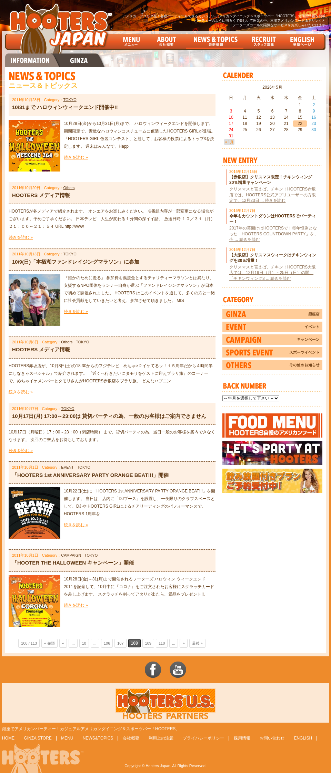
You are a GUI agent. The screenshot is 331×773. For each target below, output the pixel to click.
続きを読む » (76, 157)
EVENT (67, 467)
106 (107, 643)
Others (68, 188)
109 (148, 643)
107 (120, 643)
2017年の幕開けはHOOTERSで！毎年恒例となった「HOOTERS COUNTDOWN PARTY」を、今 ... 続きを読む (273, 234)
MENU (67, 738)
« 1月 (229, 142)
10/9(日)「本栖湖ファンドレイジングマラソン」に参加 (75, 262)
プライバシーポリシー (203, 738)
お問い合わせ (272, 738)
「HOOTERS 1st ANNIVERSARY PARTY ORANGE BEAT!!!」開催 (90, 475)
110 (162, 643)
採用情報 (242, 738)
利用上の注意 (161, 738)
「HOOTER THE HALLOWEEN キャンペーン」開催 (73, 563)
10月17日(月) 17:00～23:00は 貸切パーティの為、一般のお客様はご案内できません (109, 416)
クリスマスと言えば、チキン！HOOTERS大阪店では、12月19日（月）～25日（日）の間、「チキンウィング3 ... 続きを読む (272, 273)
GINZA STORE (37, 738)
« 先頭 (49, 643)
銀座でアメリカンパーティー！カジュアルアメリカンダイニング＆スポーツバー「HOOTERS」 (91, 728)
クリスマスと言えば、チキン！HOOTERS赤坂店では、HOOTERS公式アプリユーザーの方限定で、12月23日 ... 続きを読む (272, 195)
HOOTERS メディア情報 (41, 195)
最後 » (197, 643)
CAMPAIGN (71, 555)
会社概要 (131, 738)
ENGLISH (303, 738)
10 (84, 643)
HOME (8, 738)
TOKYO (69, 100)
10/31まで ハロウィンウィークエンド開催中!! (65, 107)
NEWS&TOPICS (98, 738)
